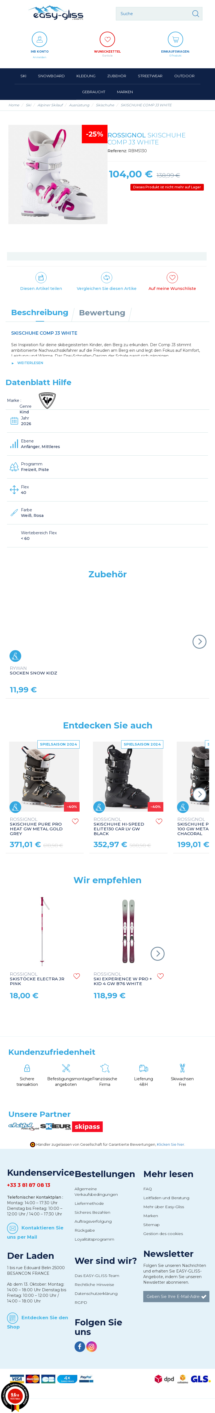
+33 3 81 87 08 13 (28, 1185)
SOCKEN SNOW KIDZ (33, 671)
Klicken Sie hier (170, 1144)
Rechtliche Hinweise (94, 1284)
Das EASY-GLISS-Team (97, 1275)
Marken (150, 1215)
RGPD (81, 1302)
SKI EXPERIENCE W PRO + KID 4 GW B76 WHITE (123, 979)
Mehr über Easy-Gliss (163, 1206)
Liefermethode (89, 1203)
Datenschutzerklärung (96, 1293)
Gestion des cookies (163, 1233)
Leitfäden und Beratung (166, 1197)
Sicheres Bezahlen (92, 1212)
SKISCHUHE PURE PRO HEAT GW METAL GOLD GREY (36, 826)
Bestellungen (105, 1174)
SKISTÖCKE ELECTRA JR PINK (37, 979)
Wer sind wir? (106, 1260)
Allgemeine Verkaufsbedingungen (96, 1191)
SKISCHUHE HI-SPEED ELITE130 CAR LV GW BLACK (119, 826)
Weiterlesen (30, 363)
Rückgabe (85, 1230)
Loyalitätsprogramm (94, 1239)
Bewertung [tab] (102, 312)
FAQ (147, 1188)
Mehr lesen (168, 1174)
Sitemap (151, 1224)
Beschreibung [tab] (39, 312)
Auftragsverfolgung (93, 1221)
